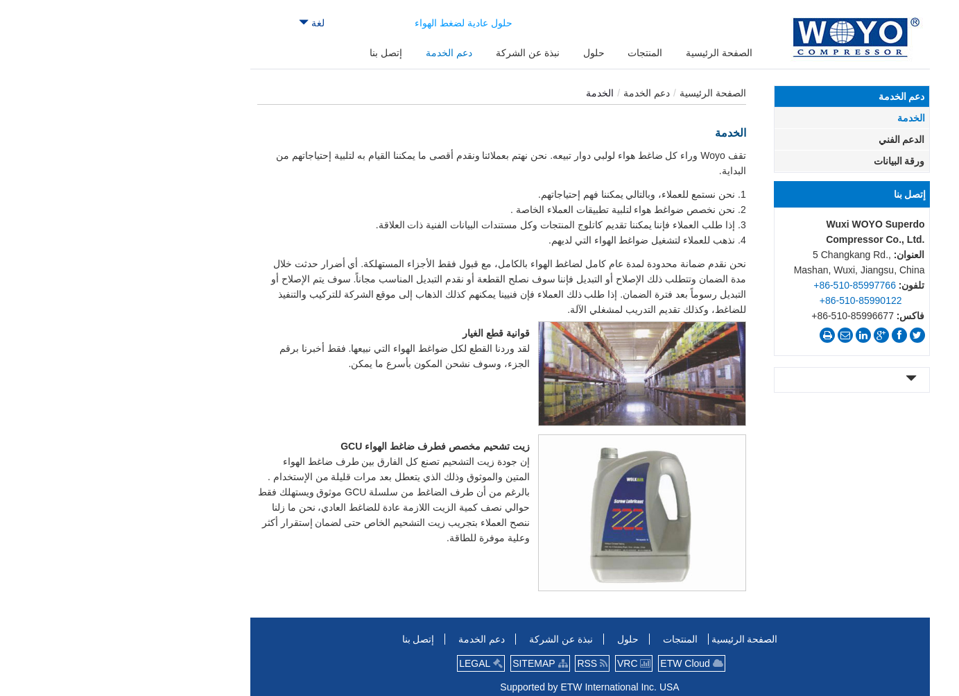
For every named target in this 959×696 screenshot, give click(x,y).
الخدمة (801, 118)
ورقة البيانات (789, 161)
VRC (523, 663)
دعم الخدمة (536, 93)
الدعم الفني (791, 139)
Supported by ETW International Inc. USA (479, 687)
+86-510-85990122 (750, 300)
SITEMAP (429, 663)
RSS (482, 663)
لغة (201, 22)
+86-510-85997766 (744, 285)
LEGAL (370, 663)
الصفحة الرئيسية (602, 93)
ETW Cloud (581, 663)
